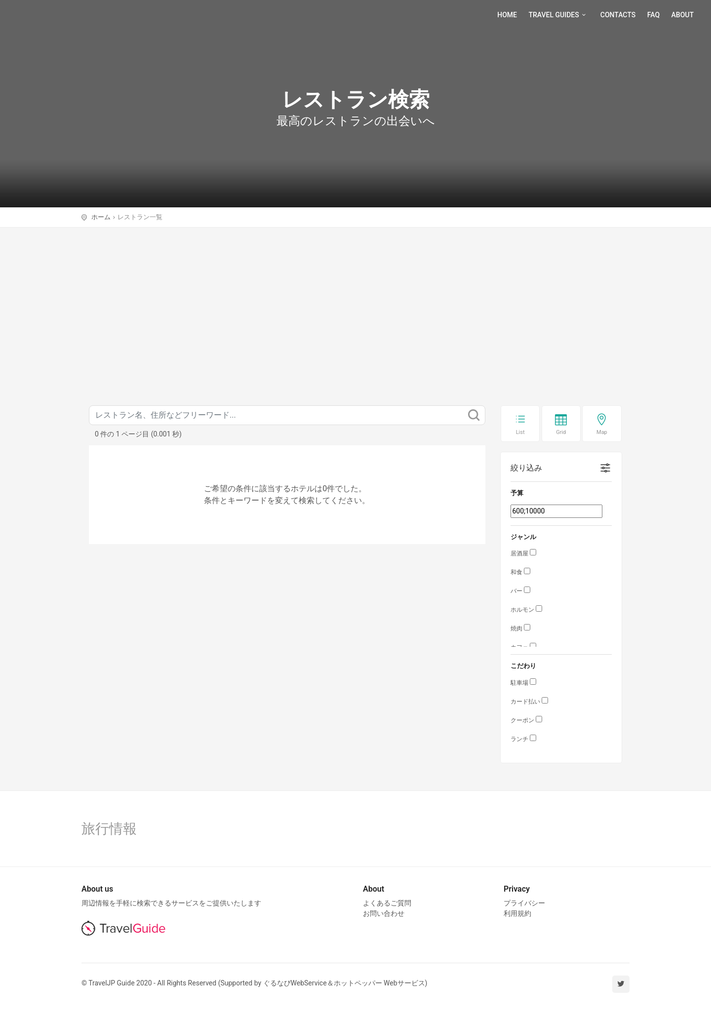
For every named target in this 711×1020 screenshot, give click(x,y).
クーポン (522, 720)
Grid (561, 432)
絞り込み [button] (526, 467)
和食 (516, 572)
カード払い (525, 701)
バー (516, 591)
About (683, 15)
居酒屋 (519, 553)
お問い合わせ (383, 913)
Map (601, 432)
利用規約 (517, 913)
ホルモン (522, 609)
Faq (653, 15)
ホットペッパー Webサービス (379, 983)
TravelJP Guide (54, 14)
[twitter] (621, 984)
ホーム (101, 217)
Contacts (617, 15)
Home (507, 15)
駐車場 (519, 682)
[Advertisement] (355, 302)
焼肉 (516, 628)
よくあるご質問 (387, 903)
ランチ (519, 739)
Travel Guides (558, 15)
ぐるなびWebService (295, 983)
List (520, 432)
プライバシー (524, 903)
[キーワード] (287, 415)
